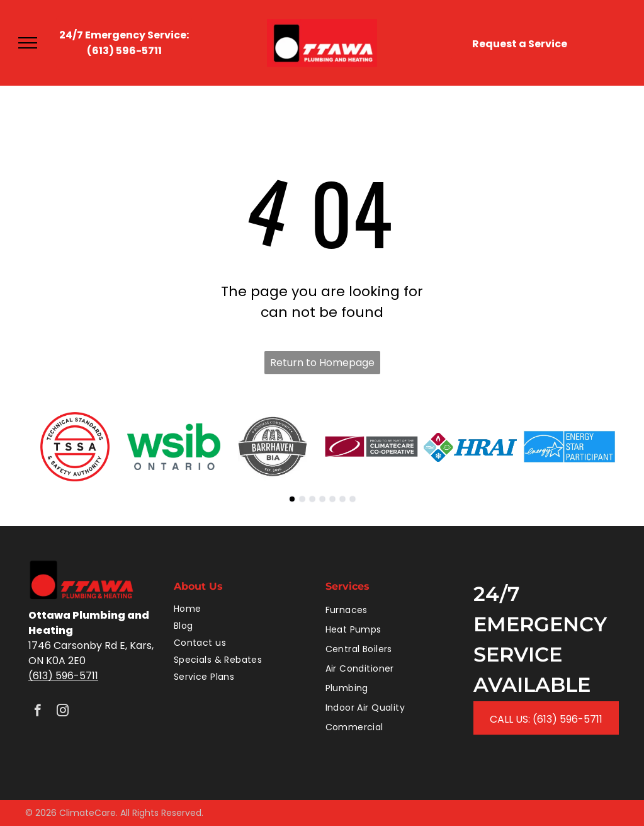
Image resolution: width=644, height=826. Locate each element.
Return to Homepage (322, 362)
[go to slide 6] (342, 499)
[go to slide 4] (322, 499)
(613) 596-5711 (63, 675)
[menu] (27, 42)
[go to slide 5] (332, 499)
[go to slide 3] (312, 499)
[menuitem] (243, 608)
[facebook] (37, 712)
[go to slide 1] (292, 499)
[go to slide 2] (302, 499)
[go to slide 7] (352, 499)
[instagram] (63, 712)
